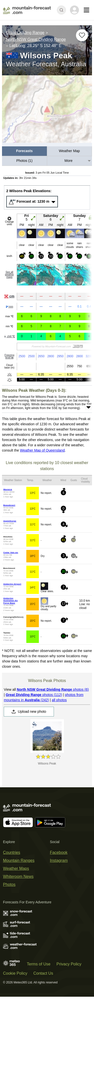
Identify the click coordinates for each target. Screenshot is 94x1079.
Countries (11, 852)
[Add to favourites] (82, 35)
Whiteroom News (18, 876)
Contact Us (43, 973)
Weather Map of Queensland (42, 450)
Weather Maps (16, 868)
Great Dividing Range (25, 33)
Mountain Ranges (18, 860)
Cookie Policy (15, 973)
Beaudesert (9, 505)
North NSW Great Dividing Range (36, 39)
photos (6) (53, 689)
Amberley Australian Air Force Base (10, 600)
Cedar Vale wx (10, 552)
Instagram (59, 860)
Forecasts (24, 151)
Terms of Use (38, 964)
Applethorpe (9, 521)
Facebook (58, 852)
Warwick (7, 489)
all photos (59, 700)
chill (9, 336)
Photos (9, 884)
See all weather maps (9, 274)
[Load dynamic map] (47, 111)
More (68, 161)
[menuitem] (24, 151)
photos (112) (34, 695)
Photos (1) (24, 161)
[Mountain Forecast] (27, 10)
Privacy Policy (68, 964)
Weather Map (69, 151)
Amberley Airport (12, 584)
